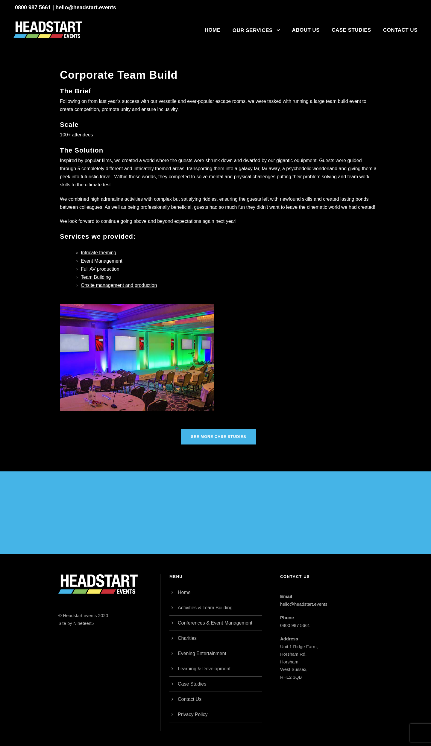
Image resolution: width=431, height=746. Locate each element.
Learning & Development (204, 668)
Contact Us (400, 30)
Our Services (253, 30)
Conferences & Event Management (215, 622)
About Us (306, 30)
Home (213, 30)
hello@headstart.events (85, 7)
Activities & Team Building (205, 607)
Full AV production (100, 269)
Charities (187, 638)
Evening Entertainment (202, 653)
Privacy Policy (193, 714)
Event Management (101, 261)
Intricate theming (98, 252)
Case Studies (351, 30)
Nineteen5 (83, 623)
